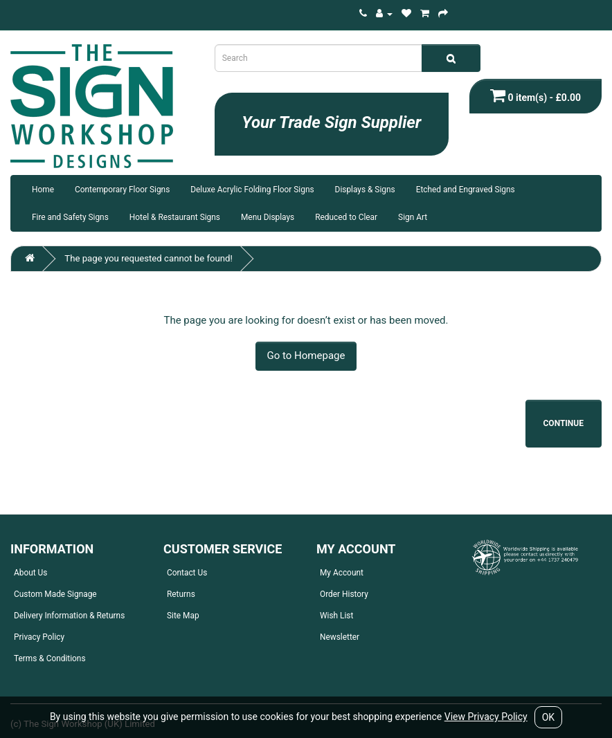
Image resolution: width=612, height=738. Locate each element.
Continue (563, 423)
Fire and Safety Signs (70, 217)
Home (43, 189)
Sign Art (412, 217)
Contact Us (187, 573)
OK (548, 717)
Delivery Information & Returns (69, 615)
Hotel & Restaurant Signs (174, 217)
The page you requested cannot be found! (148, 258)
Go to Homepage (306, 355)
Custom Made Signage (55, 594)
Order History (344, 594)
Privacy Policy (39, 637)
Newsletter (339, 637)
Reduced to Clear (346, 217)
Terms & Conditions (50, 658)
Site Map (183, 615)
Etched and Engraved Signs (465, 189)
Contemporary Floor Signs (122, 189)
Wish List (336, 615)
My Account (341, 573)
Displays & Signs (365, 189)
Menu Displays (267, 217)
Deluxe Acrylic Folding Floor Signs (252, 189)
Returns (181, 594)
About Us (30, 573)
